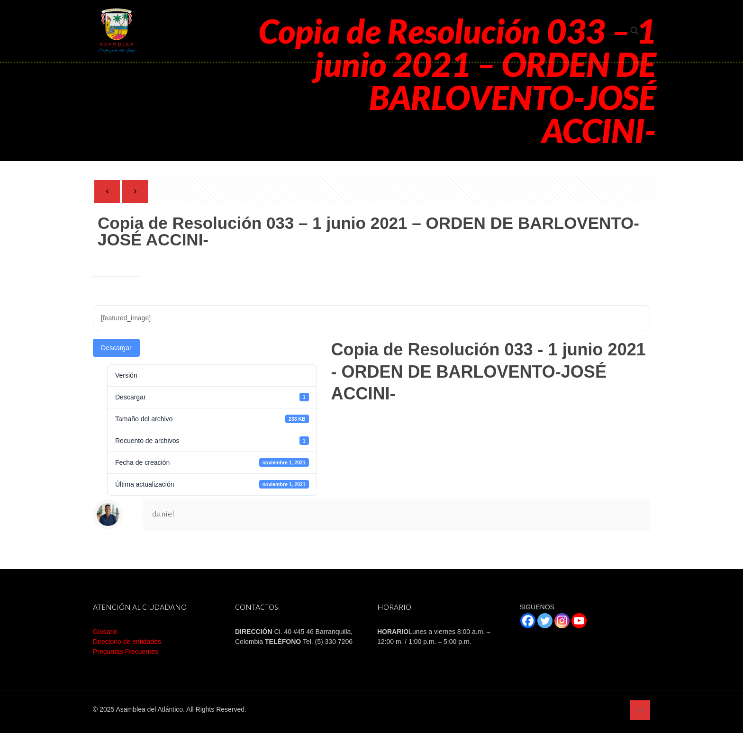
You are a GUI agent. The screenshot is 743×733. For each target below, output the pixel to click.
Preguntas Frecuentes (125, 651)
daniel (163, 514)
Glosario (105, 631)
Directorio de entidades (127, 641)
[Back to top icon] (640, 710)
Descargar (116, 348)
